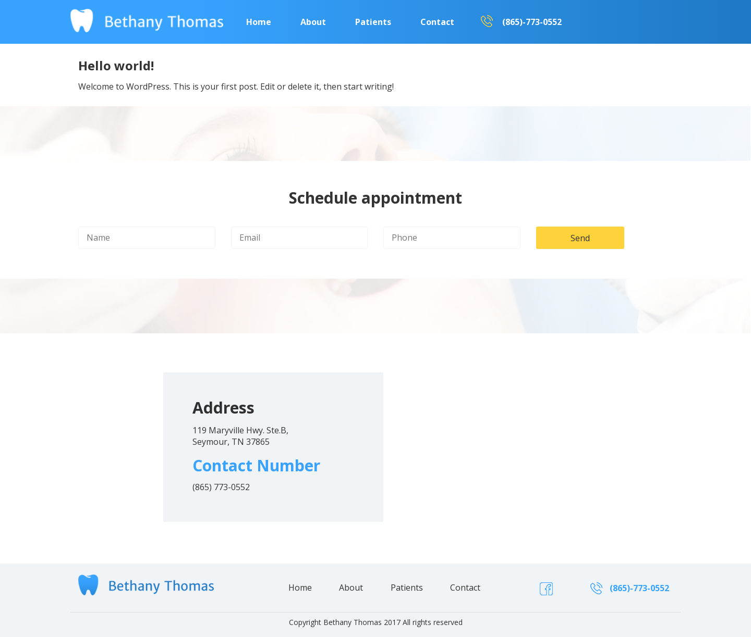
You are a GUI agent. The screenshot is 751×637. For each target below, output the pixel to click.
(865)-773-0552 (532, 22)
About (313, 22)
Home (258, 22)
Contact (437, 22)
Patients (373, 22)
